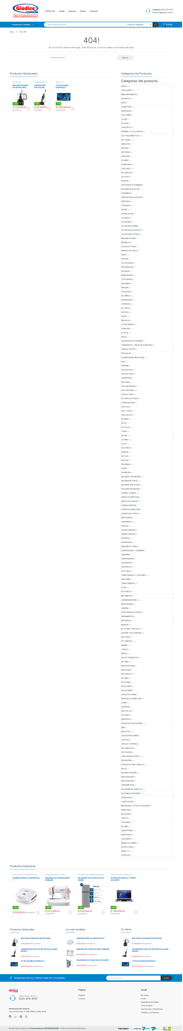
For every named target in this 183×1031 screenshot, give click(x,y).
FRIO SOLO (125, 407)
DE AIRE (124, 210)
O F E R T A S (50, 11)
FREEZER (124, 452)
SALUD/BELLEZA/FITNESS (131, 793)
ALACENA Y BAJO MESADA (131, 633)
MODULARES (126, 670)
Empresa (72, 11)
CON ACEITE (126, 205)
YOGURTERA (126, 292)
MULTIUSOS (125, 637)
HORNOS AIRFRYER (128, 505)
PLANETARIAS (126, 164)
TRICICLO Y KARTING (129, 744)
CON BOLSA (125, 304)
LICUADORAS (126, 222)
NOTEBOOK (125, 814)
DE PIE (123, 423)
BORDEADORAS (127, 604)
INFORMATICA (126, 596)
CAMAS (124, 703)
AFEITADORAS (126, 752)
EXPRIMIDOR (126, 193)
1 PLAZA (124, 119)
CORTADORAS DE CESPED (131, 612)
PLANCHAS (125, 329)
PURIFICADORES (127, 559)
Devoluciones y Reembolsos (152, 1009)
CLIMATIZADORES (128, 403)
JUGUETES (125, 740)
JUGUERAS (125, 218)
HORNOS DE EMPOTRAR (130, 509)
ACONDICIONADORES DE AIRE (132, 357)
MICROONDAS (126, 518)
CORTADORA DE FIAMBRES (131, 185)
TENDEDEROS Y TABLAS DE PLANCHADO (137, 345)
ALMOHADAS (126, 111)
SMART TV (59, 82)
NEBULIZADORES (127, 781)
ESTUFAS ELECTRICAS (129, 398)
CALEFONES (125, 579)
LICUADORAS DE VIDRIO (130, 234)
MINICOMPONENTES (129, 94)
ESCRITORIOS (126, 686)
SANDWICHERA (127, 275)
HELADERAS (125, 464)
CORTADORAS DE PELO (130, 756)
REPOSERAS (126, 621)
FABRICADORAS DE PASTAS (131, 197)
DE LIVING (125, 662)
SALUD (123, 769)
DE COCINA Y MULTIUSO (130, 629)
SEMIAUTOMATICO (128, 534)
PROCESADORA (127, 267)
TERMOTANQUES (128, 583)
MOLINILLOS (125, 242)
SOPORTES (125, 855)
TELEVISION (125, 839)
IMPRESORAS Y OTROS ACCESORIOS (135, 806)
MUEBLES (124, 625)
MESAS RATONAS (128, 666)
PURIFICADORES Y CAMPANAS (132, 551)
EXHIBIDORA (126, 472)
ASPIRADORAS (39, 82)
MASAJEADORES (127, 777)
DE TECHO (125, 427)
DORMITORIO (126, 107)
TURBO (124, 431)
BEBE (123, 727)
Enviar (166, 978)
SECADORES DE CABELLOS (131, 789)
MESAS (124, 653)
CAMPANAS (125, 555)
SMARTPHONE (126, 830)
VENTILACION (126, 415)
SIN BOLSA (125, 320)
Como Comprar (146, 1005)
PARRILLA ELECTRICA (129, 251)
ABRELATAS (125, 144)
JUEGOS (124, 649)
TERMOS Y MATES (128, 349)
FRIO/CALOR (126, 353)
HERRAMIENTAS (127, 616)
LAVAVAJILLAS (126, 542)
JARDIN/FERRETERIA (129, 600)
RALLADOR (125, 271)
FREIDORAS (125, 201)
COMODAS (125, 707)
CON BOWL (125, 156)
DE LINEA (124, 826)
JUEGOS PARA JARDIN (129, 736)
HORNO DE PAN (127, 214)
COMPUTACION (127, 802)
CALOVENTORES (127, 390)
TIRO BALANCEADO (128, 386)
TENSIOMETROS (127, 785)
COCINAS (124, 440)
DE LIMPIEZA (40, 82)
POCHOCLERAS (127, 263)
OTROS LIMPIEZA (127, 324)
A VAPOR (124, 333)
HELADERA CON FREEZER (131, 477)
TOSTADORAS (126, 279)
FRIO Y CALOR (126, 411)
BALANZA (124, 148)
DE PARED (125, 419)
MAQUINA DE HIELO (128, 238)
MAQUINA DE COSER (129, 546)
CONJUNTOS (126, 127)
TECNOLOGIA (126, 798)
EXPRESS (124, 181)
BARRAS (124, 645)
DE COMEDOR (126, 641)
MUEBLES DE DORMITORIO (131, 699)
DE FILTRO (125, 177)
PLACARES (125, 715)
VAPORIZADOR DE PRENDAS (132, 341)
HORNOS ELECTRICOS (129, 514)
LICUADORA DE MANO (129, 226)
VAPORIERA (125, 284)
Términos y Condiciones (150, 1012)
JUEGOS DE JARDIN (128, 695)
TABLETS (124, 818)
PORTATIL (125, 312)
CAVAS (123, 468)
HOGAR (124, 436)
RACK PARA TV (127, 674)
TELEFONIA (125, 822)
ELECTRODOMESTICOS (130, 136)
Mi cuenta (144, 995)
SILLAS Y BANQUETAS (129, 658)
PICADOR (124, 259)
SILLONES (125, 678)
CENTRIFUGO (126, 567)
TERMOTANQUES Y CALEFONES (133, 575)
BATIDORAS (125, 152)
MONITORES (126, 810)
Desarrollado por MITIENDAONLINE (44, 1028)
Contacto (94, 11)
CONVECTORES (127, 394)
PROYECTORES (127, 847)
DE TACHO (125, 308)
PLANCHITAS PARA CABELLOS (132, 765)
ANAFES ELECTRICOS (129, 501)
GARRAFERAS (126, 378)
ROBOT (124, 316)
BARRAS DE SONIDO (129, 843)
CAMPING (124, 608)
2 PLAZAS (125, 123)
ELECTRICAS (126, 448)
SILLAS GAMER (126, 690)
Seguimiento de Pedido (150, 1002)
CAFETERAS (125, 169)
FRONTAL (124, 526)
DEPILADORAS (126, 760)
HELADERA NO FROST (129, 481)
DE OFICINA (125, 682)
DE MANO (125, 160)
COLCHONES (126, 115)
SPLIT (123, 362)
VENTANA (125, 366)
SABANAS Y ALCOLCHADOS (131, 131)
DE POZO (124, 456)
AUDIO (123, 86)
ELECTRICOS (126, 591)
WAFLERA (124, 288)
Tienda (62, 11)
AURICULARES (126, 90)
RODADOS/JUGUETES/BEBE (132, 723)
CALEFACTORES (127, 374)
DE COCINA (16, 82)
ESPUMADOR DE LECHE (130, 189)
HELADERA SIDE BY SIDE (130, 485)
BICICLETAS (125, 731)
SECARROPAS (126, 563)
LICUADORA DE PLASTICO (131, 230)
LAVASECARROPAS (128, 530)
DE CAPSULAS (126, 173)
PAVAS (123, 255)
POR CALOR (125, 571)
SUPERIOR (125, 538)
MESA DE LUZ (126, 711)
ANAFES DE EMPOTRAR (130, 497)
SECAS (123, 337)
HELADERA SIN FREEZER (130, 489)
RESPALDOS (125, 719)
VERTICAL (125, 460)
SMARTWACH (126, 835)
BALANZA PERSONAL (129, 773)
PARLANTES (125, 99)
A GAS (123, 444)
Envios (83, 11)
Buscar (125, 58)
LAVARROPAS (126, 522)
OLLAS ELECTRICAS (128, 247)
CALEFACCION (126, 370)
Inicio (12, 32)
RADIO (123, 103)
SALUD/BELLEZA (127, 748)
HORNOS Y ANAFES (128, 493)
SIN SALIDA (125, 382)
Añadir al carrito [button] (28, 109)
